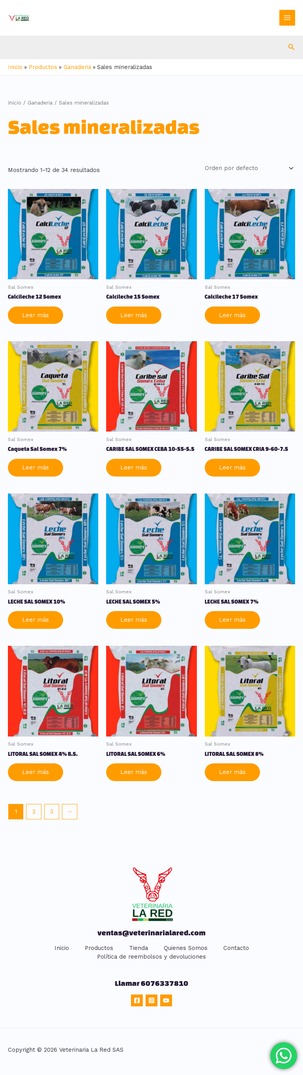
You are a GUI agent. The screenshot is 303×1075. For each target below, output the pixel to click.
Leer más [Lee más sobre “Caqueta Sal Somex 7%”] (35, 466)
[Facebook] (137, 1000)
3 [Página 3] (51, 810)
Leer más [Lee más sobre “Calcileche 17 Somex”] (232, 314)
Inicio (14, 103)
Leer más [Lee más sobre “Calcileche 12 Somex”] (35, 314)
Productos (99, 947)
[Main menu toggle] (287, 18)
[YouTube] (166, 1000)
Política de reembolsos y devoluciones (151, 955)
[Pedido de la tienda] (248, 168)
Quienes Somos (186, 947)
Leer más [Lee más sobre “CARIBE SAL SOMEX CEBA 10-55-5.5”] (133, 466)
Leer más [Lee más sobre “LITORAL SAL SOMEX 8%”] (232, 771)
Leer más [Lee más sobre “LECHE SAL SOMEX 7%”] (232, 619)
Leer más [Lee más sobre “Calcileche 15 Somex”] (133, 314)
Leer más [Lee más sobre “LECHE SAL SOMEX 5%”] (133, 619)
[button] (291, 47)
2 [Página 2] (34, 810)
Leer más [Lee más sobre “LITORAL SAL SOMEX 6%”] (133, 771)
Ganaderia (40, 103)
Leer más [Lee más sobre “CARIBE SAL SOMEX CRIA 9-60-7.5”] (232, 466)
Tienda (138, 947)
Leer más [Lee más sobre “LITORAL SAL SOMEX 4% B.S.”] (35, 771)
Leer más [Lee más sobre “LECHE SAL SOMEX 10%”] (35, 619)
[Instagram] (151, 1000)
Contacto (236, 947)
